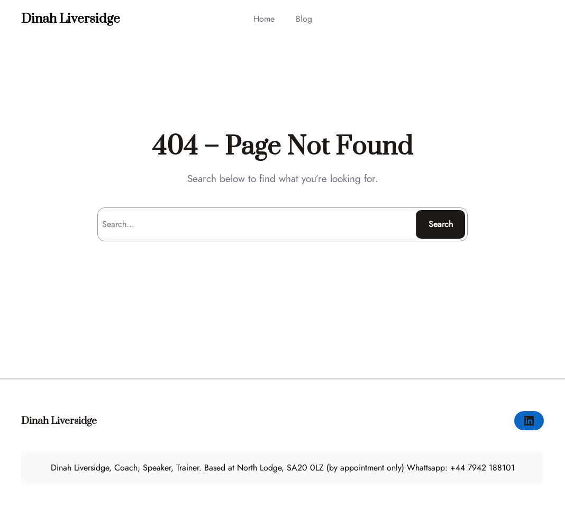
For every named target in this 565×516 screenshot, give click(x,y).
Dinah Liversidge (70, 19)
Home (264, 19)
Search (441, 224)
